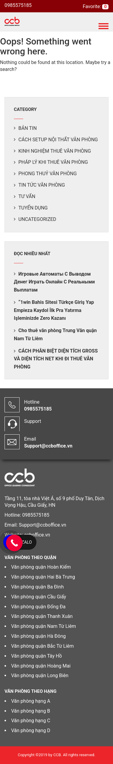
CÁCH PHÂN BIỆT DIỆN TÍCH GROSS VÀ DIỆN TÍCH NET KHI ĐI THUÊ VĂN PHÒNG (56, 359)
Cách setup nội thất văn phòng (58, 139)
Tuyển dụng (33, 208)
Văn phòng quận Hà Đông (38, 636)
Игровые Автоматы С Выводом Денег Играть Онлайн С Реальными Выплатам (54, 282)
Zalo (26, 542)
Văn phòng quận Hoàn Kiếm (41, 567)
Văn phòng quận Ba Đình (37, 587)
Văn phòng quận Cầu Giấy (38, 597)
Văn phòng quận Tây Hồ (36, 656)
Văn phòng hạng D (30, 730)
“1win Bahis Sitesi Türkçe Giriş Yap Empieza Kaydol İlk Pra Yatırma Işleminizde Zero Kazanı (54, 310)
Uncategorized (37, 219)
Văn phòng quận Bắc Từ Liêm (42, 646)
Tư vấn (26, 196)
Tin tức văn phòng (41, 185)
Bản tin (27, 128)
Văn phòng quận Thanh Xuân (42, 616)
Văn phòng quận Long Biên (39, 675)
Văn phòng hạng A (30, 701)
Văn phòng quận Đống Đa (38, 607)
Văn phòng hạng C (30, 720)
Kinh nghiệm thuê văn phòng (54, 151)
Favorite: (92, 6)
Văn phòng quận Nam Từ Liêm (43, 626)
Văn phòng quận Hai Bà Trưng (43, 577)
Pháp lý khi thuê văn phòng (53, 162)
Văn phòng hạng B (30, 711)
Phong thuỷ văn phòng (47, 173)
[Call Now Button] (14, 543)
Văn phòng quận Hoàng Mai (41, 666)
